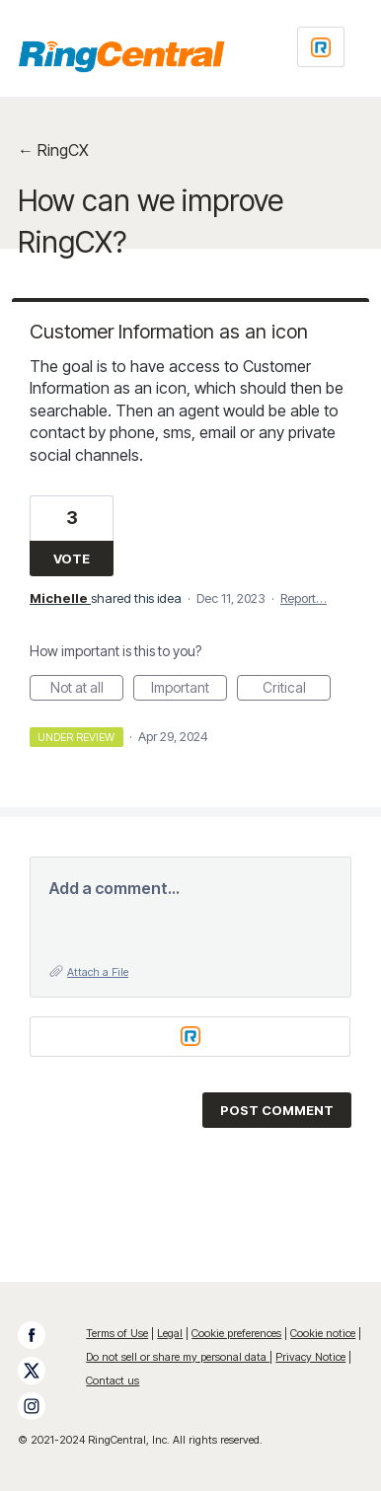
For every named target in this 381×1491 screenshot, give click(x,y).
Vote (71, 558)
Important (189, 690)
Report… (303, 598)
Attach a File (97, 972)
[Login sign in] (320, 47)
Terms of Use (117, 1333)
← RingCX (53, 150)
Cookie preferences (236, 1333)
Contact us (112, 1380)
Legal (170, 1333)
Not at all (87, 690)
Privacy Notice (310, 1357)
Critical (297, 690)
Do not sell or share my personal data (177, 1357)
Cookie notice (322, 1333)
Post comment (277, 1110)
